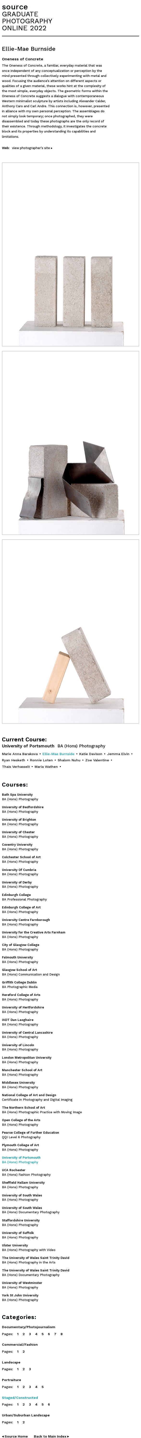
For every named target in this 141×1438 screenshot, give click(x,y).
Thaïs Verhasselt (16, 767)
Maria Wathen (46, 767)
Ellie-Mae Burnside (58, 754)
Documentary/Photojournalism (28, 1327)
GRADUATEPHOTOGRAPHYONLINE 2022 (27, 21)
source (15, 6)
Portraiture (11, 1380)
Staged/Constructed (20, 1398)
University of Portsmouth (53, 746)
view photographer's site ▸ (32, 148)
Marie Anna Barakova (20, 754)
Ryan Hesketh (13, 760)
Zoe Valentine (97, 760)
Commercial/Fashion (20, 1344)
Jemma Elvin (118, 754)
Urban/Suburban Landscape (26, 1415)
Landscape (11, 1362)
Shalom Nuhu (69, 760)
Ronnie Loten (41, 760)
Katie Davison (90, 754)
